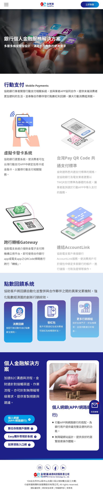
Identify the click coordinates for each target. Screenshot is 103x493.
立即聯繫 (90, 4)
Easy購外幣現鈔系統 (20, 436)
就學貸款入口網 (17, 444)
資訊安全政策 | (48, 488)
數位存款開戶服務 (19, 428)
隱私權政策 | (36, 488)
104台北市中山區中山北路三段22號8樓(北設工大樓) (51, 481)
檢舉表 (69, 488)
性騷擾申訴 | (61, 488)
